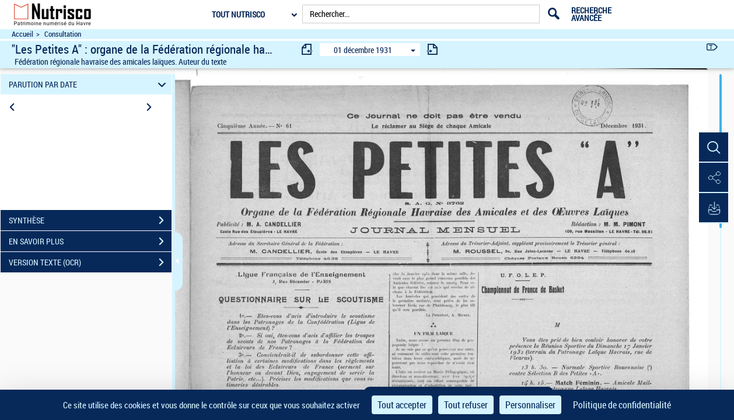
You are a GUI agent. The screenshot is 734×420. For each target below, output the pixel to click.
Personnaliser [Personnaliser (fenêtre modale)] (530, 404)
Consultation (62, 34)
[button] (713, 147)
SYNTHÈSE (90, 220)
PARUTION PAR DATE (89, 84)
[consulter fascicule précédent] (307, 49)
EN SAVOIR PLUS (90, 241)
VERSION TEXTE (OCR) (90, 262)
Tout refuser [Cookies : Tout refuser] (466, 404)
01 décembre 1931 (363, 49)
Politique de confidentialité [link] (622, 404)
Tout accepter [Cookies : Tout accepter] (402, 404)
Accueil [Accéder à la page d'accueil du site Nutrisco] (22, 34)
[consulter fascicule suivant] (432, 49)
